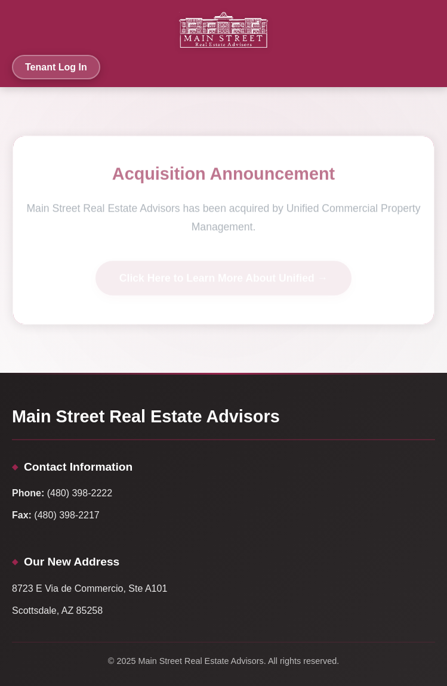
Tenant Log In (56, 67)
